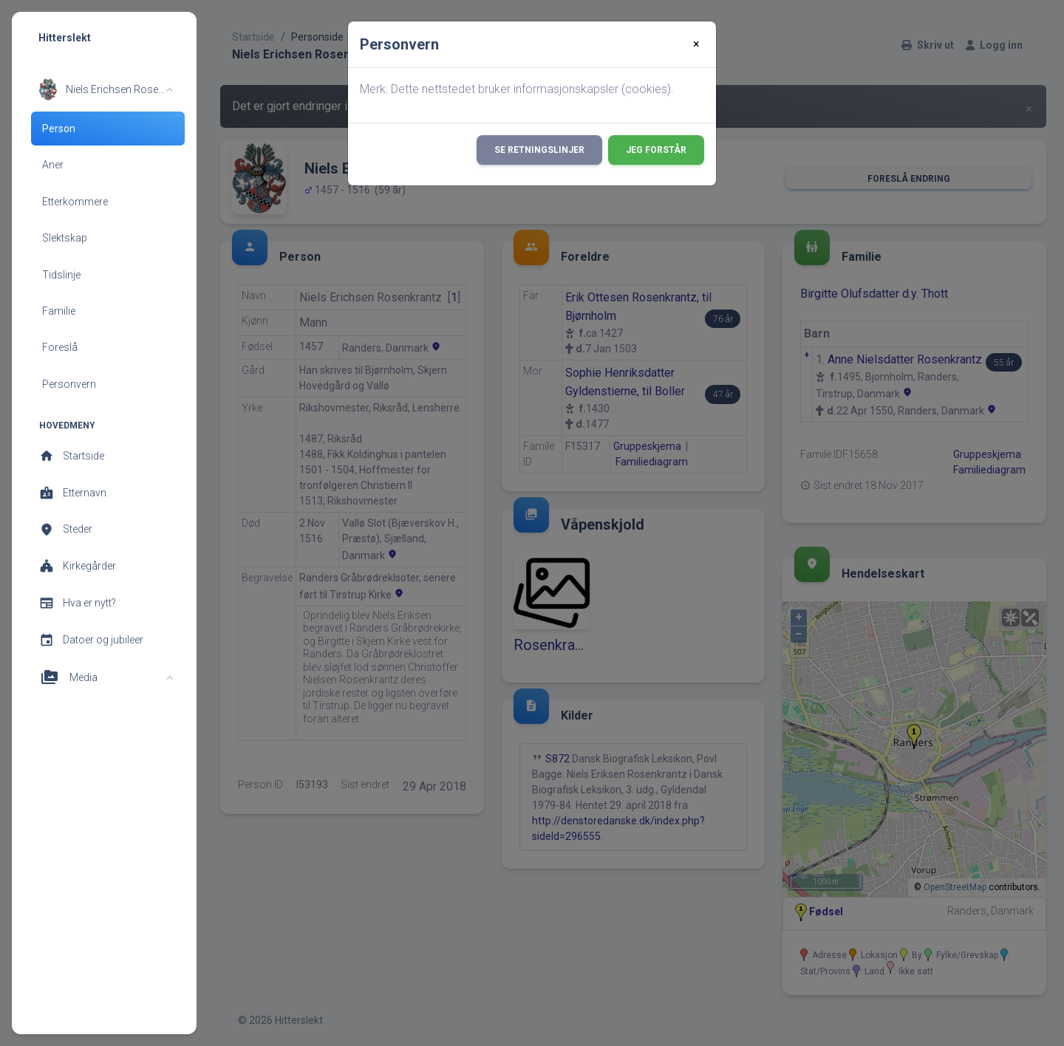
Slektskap (64, 238)
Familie (58, 311)
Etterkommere (75, 202)
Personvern (69, 384)
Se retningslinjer (539, 150)
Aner (53, 165)
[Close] (696, 44)
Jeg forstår (656, 150)
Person (58, 128)
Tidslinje (61, 275)
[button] (106, 89)
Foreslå (60, 347)
